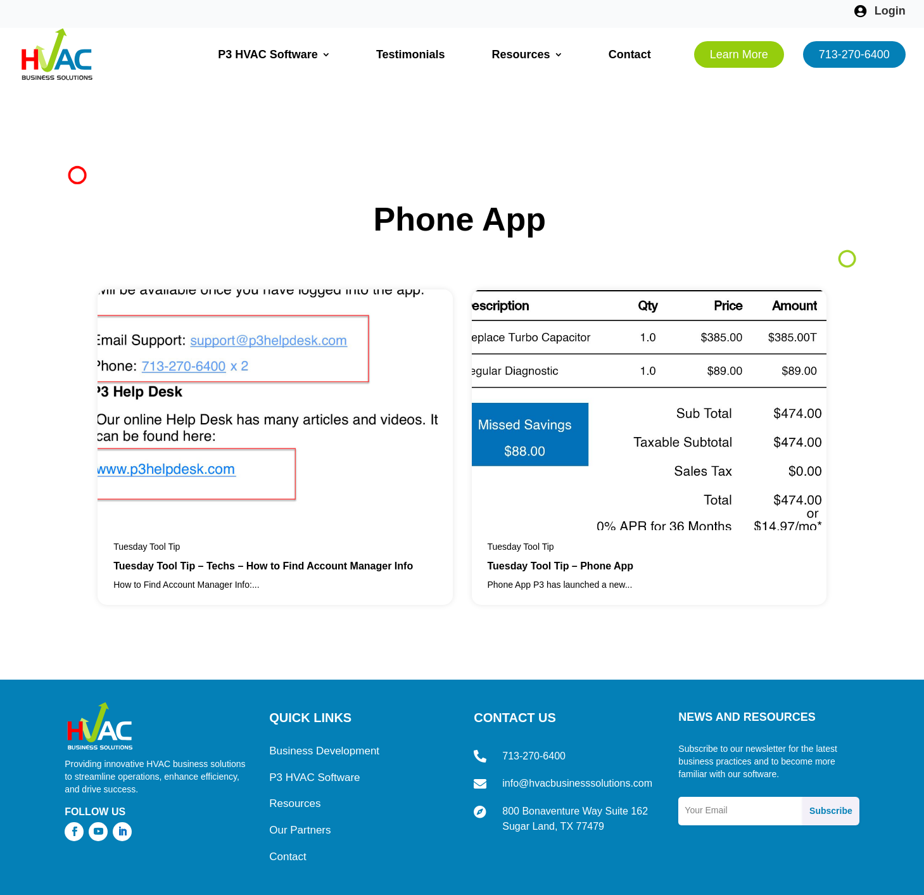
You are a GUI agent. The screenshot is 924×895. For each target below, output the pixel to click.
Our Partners (300, 786)
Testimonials (410, 54)
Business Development (324, 707)
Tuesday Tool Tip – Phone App (561, 521)
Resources (521, 54)
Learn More (739, 54)
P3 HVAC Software (268, 54)
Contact (630, 54)
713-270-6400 (854, 54)
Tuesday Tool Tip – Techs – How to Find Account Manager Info (263, 521)
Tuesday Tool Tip (146, 502)
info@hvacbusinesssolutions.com (577, 738)
